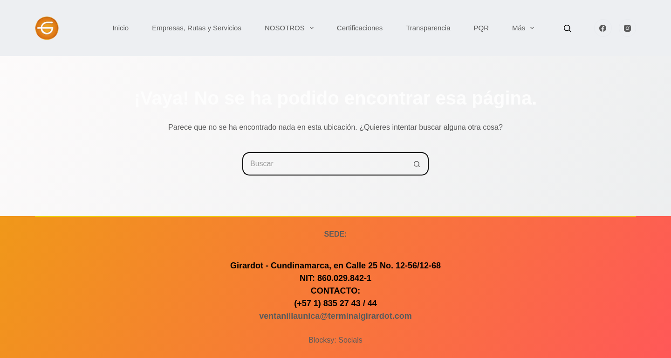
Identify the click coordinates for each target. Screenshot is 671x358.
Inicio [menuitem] (120, 28)
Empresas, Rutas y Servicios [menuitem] (196, 28)
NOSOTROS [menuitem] (291, 28)
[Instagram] (628, 28)
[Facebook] (603, 28)
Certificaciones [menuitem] (360, 28)
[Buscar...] (323, 163)
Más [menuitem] (525, 28)
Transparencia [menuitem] (428, 28)
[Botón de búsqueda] (417, 163)
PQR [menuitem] (481, 28)
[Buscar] (567, 28)
